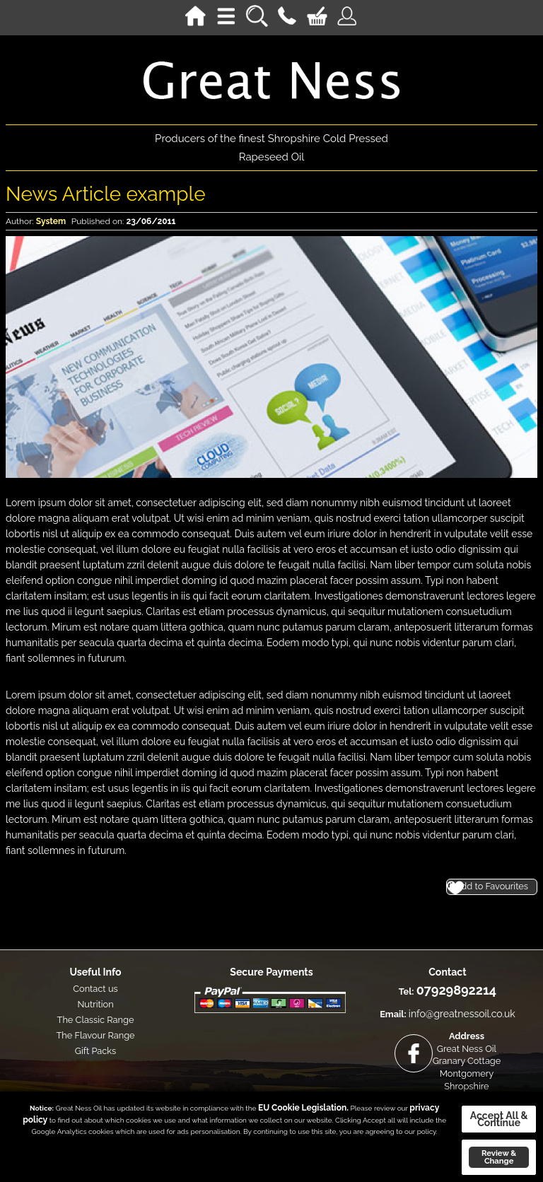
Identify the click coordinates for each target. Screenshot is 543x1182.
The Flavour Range (95, 1035)
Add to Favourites (491, 886)
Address (466, 1036)
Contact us (95, 988)
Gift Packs (96, 1051)
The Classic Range (95, 1019)
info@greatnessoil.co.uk (462, 1013)
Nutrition (95, 1004)
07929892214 (456, 990)
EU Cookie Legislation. (303, 1108)
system (51, 221)
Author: (20, 221)
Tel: (406, 991)
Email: (393, 1014)
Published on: (97, 221)
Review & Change (498, 1157)
